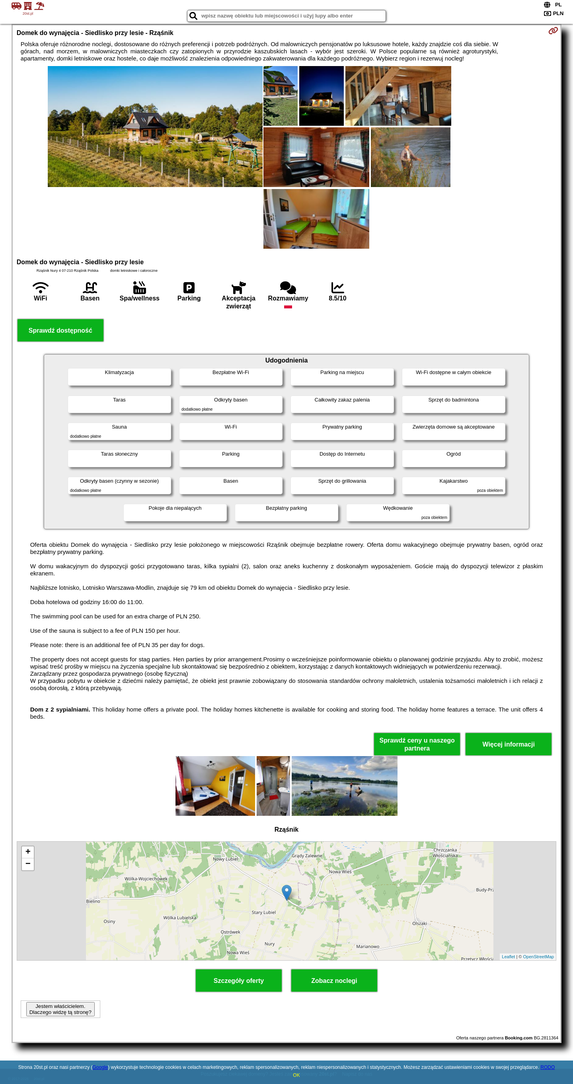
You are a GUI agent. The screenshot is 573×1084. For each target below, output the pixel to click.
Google (100, 1067)
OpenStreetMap (538, 956)
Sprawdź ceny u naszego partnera (416, 744)
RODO (547, 1067)
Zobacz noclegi (334, 980)
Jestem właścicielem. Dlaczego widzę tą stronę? (60, 1009)
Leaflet (508, 956)
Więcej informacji (508, 744)
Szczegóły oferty (239, 980)
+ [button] (28, 852)
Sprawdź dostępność (60, 330)
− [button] (28, 864)
